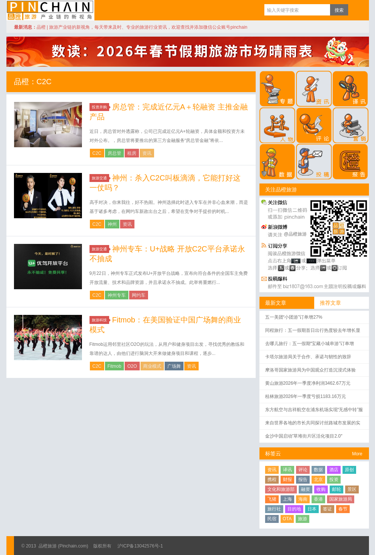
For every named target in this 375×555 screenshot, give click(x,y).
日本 (311, 509)
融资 (305, 489)
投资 (333, 479)
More (357, 453)
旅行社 (274, 509)
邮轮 (336, 489)
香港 (318, 499)
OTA (287, 518)
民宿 (271, 518)
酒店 (333, 469)
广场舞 (174, 366)
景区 (351, 489)
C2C (97, 153)
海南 (302, 499)
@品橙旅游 (295, 234)
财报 (287, 479)
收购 (321, 489)
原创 (349, 469)
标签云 (273, 453)
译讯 (287, 469)
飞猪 (271, 499)
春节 (342, 509)
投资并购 (100, 107)
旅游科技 (100, 320)
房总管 (114, 153)
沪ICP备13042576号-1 (140, 546)
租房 (131, 153)
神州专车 (117, 295)
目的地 (294, 509)
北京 (318, 479)
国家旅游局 (340, 499)
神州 (112, 224)
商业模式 (152, 366)
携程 (271, 479)
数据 (318, 469)
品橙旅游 (50, 10)
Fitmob (115, 366)
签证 (327, 509)
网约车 (138, 295)
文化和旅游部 (281, 489)
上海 (287, 499)
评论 (302, 469)
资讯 (146, 153)
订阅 (355, 9)
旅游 (302, 518)
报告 (302, 479)
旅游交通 (100, 178)
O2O (132, 366)
